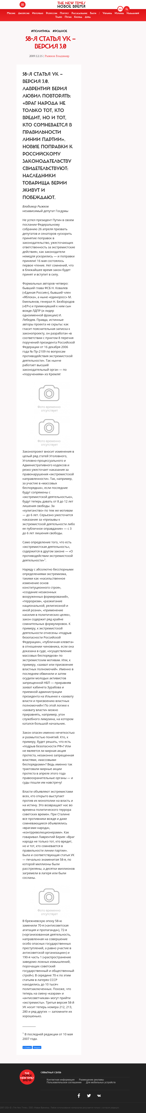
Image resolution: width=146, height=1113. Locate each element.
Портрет (64, 13)
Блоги (93, 13)
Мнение (11, 13)
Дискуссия (23, 13)
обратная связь (51, 1072)
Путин (68, 17)
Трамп (58, 17)
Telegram (37, 1047)
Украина (107, 13)
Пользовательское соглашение (64, 1082)
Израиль (119, 13)
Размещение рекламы (91, 1079)
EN (120, 9)
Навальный (133, 13)
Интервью (37, 13)
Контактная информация (61, 1079)
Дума (88, 17)
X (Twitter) (27, 1047)
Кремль (78, 17)
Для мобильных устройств (100, 1082)
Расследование (79, 13)
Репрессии (51, 13)
